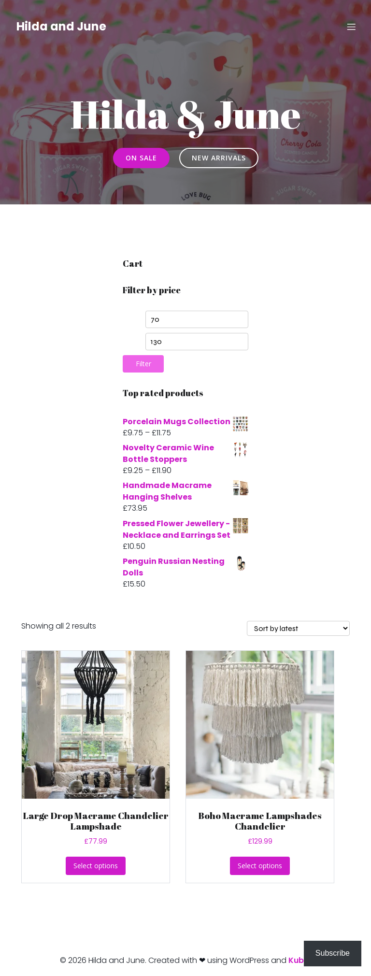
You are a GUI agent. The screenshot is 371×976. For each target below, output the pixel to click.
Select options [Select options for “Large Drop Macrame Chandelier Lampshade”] (95, 865)
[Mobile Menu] (351, 26)
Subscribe (332, 953)
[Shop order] (298, 628)
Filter (143, 363)
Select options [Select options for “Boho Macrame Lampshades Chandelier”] (260, 865)
